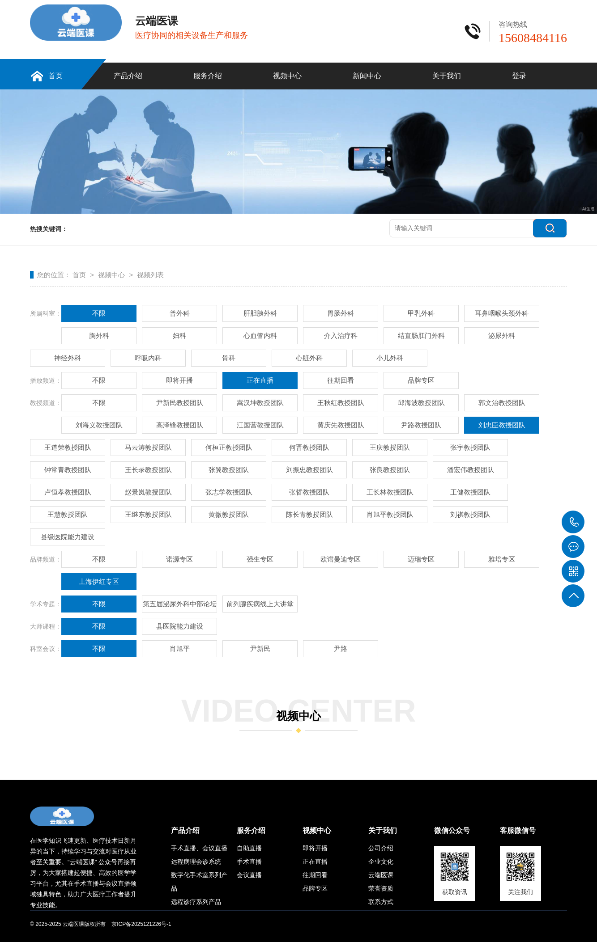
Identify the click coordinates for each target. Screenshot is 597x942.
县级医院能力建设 (67, 537)
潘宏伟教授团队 (470, 469)
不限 (99, 313)
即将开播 (179, 380)
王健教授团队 (470, 492)
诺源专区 (179, 559)
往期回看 (340, 380)
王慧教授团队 (67, 514)
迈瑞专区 (421, 559)
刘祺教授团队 (470, 514)
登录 (519, 76)
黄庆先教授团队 (340, 425)
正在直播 (260, 380)
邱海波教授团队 (421, 402)
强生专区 (260, 559)
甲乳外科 (421, 313)
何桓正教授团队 (228, 447)
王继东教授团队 (148, 514)
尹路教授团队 (421, 425)
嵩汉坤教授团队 (260, 402)
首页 (55, 76)
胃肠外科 (340, 313)
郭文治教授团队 (501, 402)
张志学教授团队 (228, 492)
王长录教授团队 (148, 469)
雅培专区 (501, 559)
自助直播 (249, 848)
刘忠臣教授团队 (501, 425)
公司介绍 (380, 848)
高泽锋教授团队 (179, 425)
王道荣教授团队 (67, 447)
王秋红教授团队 (340, 402)
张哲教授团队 (309, 492)
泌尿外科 (501, 335)
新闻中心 (367, 76)
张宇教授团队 (470, 447)
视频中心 (287, 76)
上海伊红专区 (99, 581)
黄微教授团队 (229, 514)
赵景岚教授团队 (148, 492)
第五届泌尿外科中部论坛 (180, 604)
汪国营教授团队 (260, 425)
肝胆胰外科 (260, 313)
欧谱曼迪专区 (340, 559)
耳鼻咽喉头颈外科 (502, 313)
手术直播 (249, 861)
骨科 (228, 358)
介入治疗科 (341, 335)
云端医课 (380, 875)
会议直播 (249, 875)
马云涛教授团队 (148, 447)
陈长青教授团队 (309, 514)
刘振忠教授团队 (309, 469)
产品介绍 (128, 76)
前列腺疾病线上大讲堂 (260, 604)
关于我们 (446, 76)
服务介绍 (207, 76)
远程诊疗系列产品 (196, 901)
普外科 (180, 313)
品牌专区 (421, 380)
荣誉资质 (380, 888)
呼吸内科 (148, 358)
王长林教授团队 (390, 492)
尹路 (340, 648)
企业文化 (380, 861)
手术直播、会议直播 (199, 848)
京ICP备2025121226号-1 (141, 924)
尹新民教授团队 (179, 402)
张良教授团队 (390, 469)
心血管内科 (260, 335)
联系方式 (380, 901)
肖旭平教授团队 (390, 514)
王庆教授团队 (390, 447)
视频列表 (150, 275)
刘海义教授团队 (99, 425)
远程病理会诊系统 (196, 861)
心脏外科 (309, 358)
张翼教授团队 (229, 469)
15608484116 (573, 522)
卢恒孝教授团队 (67, 492)
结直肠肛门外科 (421, 335)
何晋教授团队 (309, 447)
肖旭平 (180, 648)
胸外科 (99, 335)
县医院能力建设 (179, 626)
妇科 (179, 335)
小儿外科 (389, 358)
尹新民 (260, 648)
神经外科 (67, 358)
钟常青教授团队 (67, 469)
